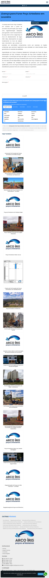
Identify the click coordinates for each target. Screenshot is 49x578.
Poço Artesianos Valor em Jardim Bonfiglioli (13, 449)
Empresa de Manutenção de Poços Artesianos (12, 521)
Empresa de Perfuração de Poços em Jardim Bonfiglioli (13, 365)
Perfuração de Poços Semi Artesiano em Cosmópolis (13, 406)
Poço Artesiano (6, 520)
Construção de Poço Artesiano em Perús (13, 329)
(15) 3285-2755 (8, 560)
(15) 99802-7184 (7, 563)
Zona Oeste (22, 106)
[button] (47, 2)
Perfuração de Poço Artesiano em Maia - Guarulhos (13, 386)
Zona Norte (15, 106)
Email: (27, 71)
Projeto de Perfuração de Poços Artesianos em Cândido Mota (13, 289)
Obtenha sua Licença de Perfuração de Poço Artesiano (14, 528)
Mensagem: (5, 82)
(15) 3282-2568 (8, 562)
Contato (5, 552)
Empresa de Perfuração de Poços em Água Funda (13, 463)
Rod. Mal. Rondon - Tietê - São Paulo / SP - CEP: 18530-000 (19, 570)
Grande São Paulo (8, 109)
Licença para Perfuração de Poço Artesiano (12, 525)
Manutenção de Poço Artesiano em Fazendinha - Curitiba (13, 190)
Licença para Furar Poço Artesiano (29, 523)
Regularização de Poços (16, 520)
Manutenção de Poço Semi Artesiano (11, 526)
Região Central (7, 106)
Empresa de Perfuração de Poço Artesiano (32, 521)
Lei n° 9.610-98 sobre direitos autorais (26, 130)
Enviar (24, 96)
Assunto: (28, 77)
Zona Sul (29, 106)
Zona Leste (35, 106)
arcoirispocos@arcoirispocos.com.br (14, 565)
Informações (6, 553)
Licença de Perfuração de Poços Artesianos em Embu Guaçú (13, 154)
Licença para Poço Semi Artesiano (29, 525)
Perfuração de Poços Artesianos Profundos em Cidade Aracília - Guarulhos (13, 427)
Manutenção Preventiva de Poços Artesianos (29, 526)
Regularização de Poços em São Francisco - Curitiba (13, 485)
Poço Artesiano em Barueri (13, 308)
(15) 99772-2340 (8, 558)
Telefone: (5, 77)
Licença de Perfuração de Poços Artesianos (12, 523)
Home (4, 548)
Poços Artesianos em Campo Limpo (13, 212)
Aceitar (40, 574)
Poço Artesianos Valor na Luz (13, 254)
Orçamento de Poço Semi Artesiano (34, 528)
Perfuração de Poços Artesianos (29, 520)
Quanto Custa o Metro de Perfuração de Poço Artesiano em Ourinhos (13, 351)
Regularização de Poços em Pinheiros (13, 507)
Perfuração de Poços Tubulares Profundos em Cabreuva (13, 174)
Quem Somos (6, 550)
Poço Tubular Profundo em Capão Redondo (13, 233)
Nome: (4, 71)
